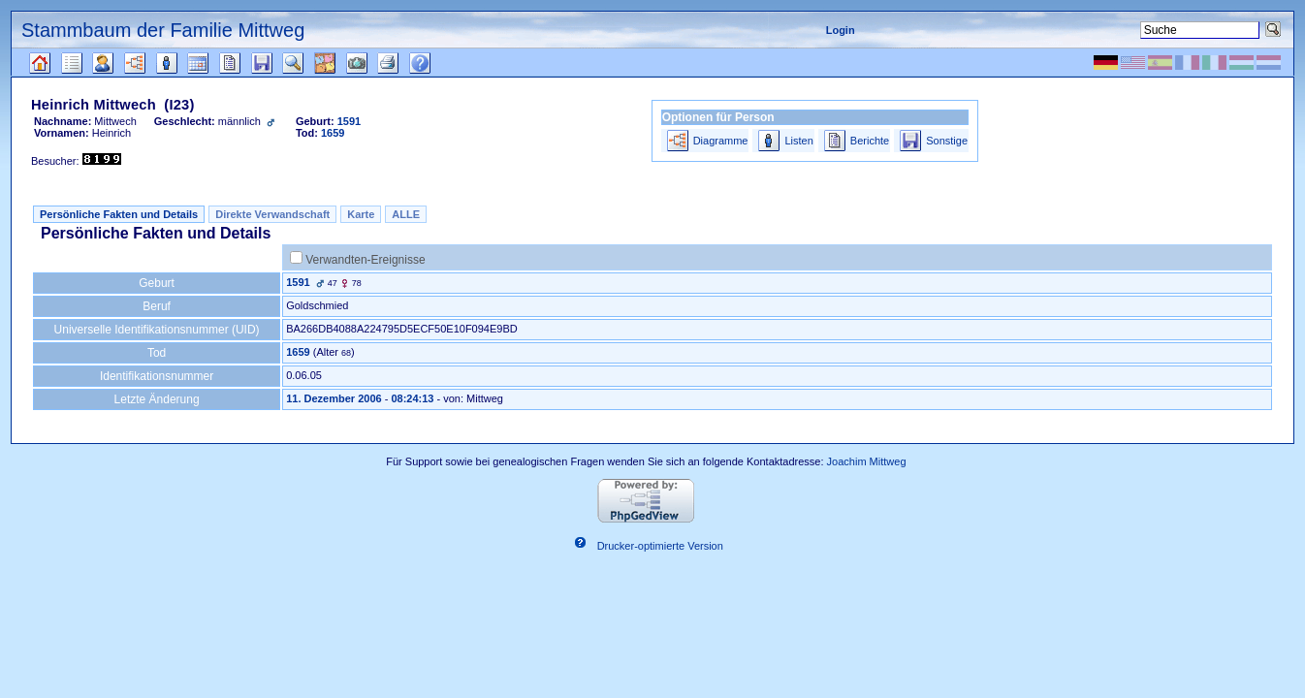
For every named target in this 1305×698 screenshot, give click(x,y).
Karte (360, 214)
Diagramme (720, 140)
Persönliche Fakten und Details (119, 214)
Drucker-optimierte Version (660, 546)
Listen (798, 140)
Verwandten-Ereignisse (365, 260)
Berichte (869, 140)
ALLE (406, 214)
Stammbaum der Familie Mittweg (162, 30)
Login (840, 30)
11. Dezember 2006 (333, 398)
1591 (297, 282)
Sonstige (947, 140)
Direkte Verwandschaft (272, 214)
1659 (297, 352)
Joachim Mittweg (867, 461)
